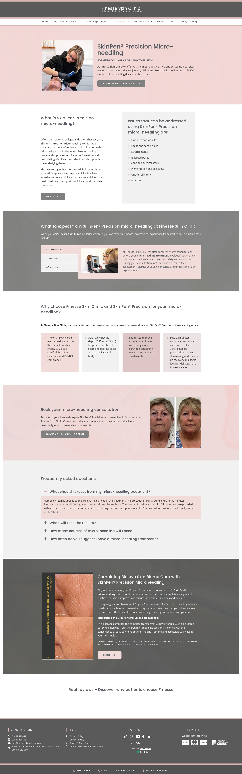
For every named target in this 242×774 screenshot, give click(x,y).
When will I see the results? (73, 522)
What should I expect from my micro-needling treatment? (100, 491)
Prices (160, 21)
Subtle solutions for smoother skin (121, 11)
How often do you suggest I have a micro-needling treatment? (104, 538)
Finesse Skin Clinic (120, 8)
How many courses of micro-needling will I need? (92, 530)
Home (45, 21)
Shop (171, 21)
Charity (183, 21)
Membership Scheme (96, 21)
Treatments (121, 22)
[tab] (59, 249)
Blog (194, 21)
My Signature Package (66, 21)
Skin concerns (143, 22)
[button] (121, 492)
